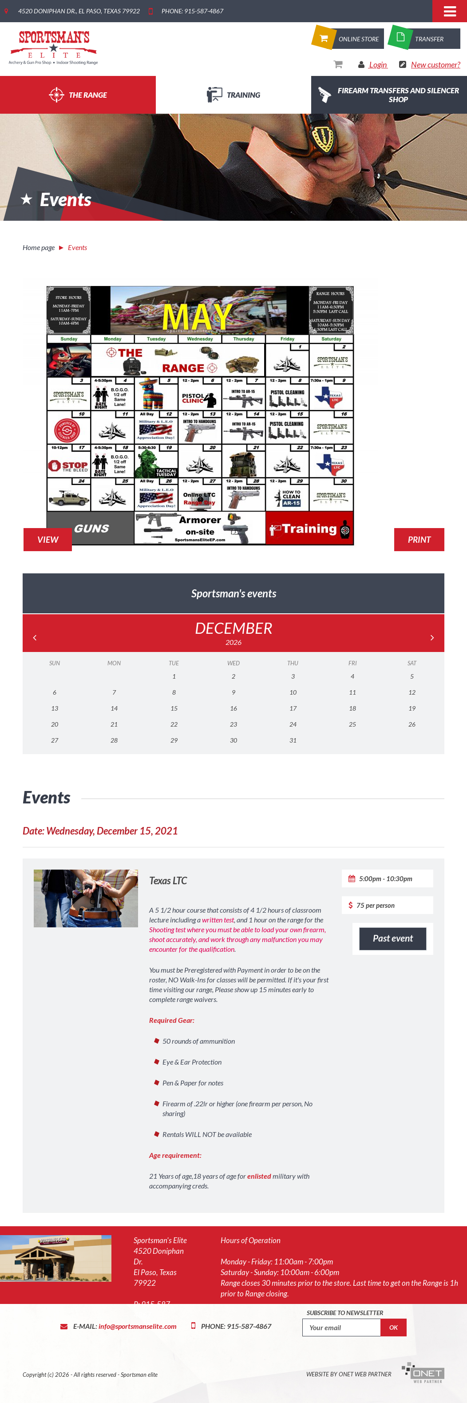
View (47, 539)
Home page (39, 247)
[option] (233, 148)
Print (419, 539)
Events (77, 247)
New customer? (435, 64)
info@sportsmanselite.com (138, 1326)
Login (378, 64)
